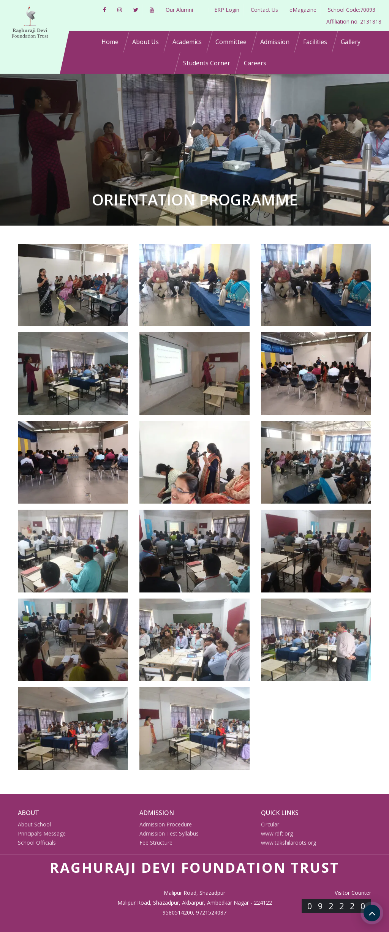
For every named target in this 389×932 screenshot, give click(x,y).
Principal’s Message (42, 833)
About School (34, 824)
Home (110, 42)
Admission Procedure (165, 824)
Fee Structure (155, 842)
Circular (270, 824)
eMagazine (302, 9)
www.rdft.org (277, 833)
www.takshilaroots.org (288, 842)
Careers (255, 63)
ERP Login (226, 9)
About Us (145, 42)
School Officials (37, 842)
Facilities (315, 42)
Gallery (351, 42)
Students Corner (206, 63)
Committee (231, 42)
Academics (187, 42)
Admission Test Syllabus (169, 833)
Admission (274, 42)
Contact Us (264, 9)
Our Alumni (179, 9)
